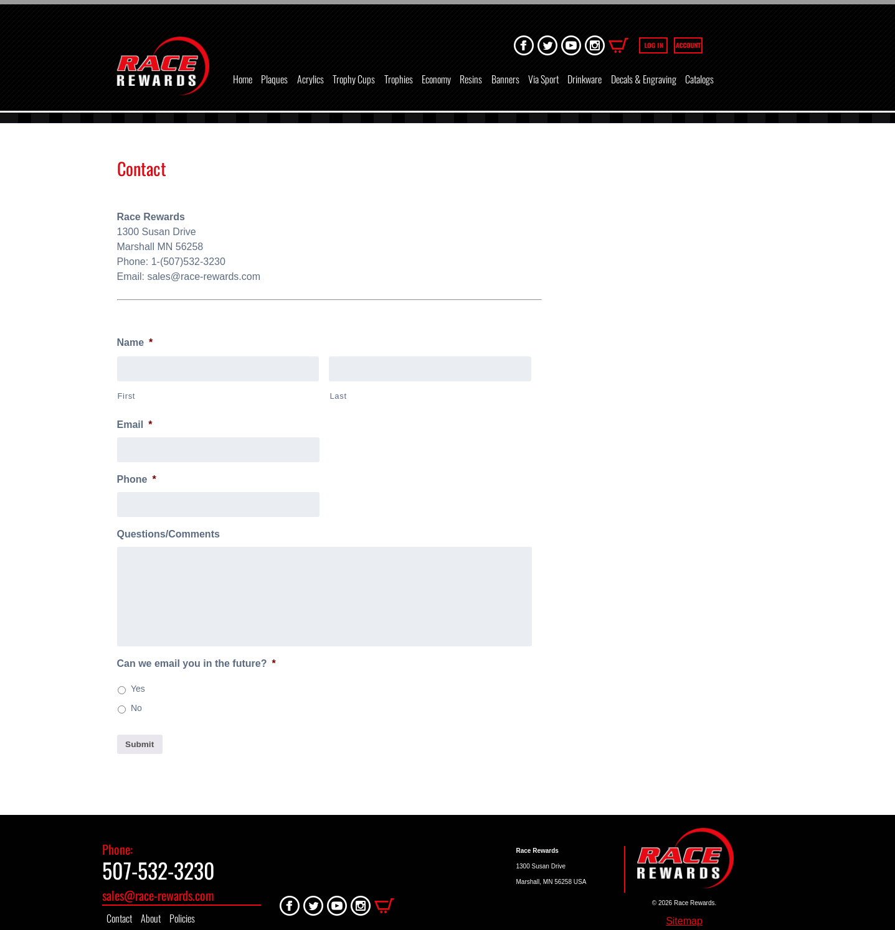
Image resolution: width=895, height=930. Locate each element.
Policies (182, 918)
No (136, 708)
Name (135, 342)
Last (337, 396)
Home (242, 79)
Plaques (274, 79)
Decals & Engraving (643, 79)
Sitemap (684, 921)
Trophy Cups (354, 79)
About (151, 918)
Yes (138, 689)
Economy (436, 79)
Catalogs (699, 79)
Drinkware (584, 79)
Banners (505, 79)
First (127, 396)
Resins (471, 79)
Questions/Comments (168, 534)
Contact (119, 918)
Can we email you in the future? (196, 663)
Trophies (398, 79)
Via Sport (543, 79)
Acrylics (310, 79)
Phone (136, 479)
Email (135, 424)
